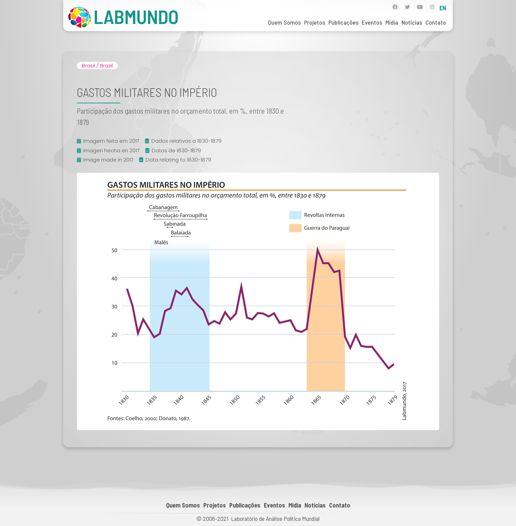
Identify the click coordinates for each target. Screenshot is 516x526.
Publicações (343, 22)
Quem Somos (284, 22)
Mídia (391, 22)
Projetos (314, 22)
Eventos (372, 22)
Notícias (412, 22)
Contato (435, 22)
